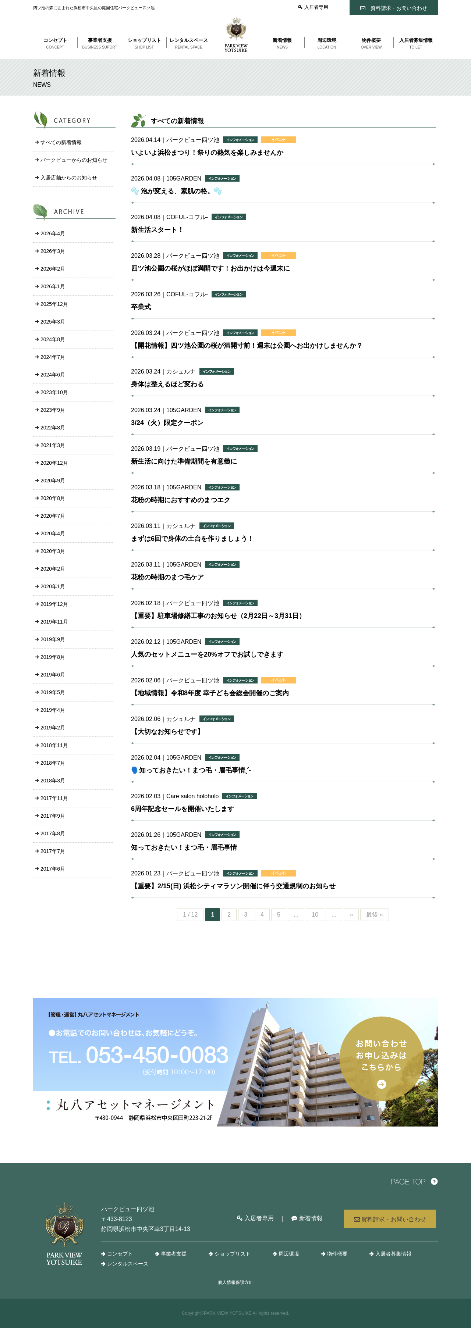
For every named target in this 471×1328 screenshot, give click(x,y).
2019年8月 (52, 657)
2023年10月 (54, 392)
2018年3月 (52, 780)
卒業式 (141, 307)
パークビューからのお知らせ (73, 160)
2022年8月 (52, 428)
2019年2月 (52, 728)
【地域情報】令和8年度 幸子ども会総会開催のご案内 (210, 693)
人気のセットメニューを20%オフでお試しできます (207, 654)
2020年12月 (54, 463)
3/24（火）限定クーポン (167, 422)
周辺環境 (286, 1254)
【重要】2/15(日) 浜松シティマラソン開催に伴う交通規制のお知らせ (233, 886)
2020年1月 (52, 586)
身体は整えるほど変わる (167, 384)
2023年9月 (52, 410)
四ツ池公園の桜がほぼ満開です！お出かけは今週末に (210, 268)
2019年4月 (52, 710)
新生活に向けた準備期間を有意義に (184, 461)
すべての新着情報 (61, 142)
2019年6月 (52, 675)
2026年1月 (52, 286)
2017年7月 (52, 851)
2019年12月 (54, 604)
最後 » (374, 914)
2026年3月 (52, 251)
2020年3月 (52, 551)
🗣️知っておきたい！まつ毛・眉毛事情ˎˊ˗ (191, 770)
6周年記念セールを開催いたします (182, 809)
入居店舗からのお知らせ (68, 178)
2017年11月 (54, 798)
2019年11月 (54, 622)
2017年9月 (52, 816)
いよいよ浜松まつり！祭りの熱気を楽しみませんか (207, 152)
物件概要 (334, 1254)
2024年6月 (52, 375)
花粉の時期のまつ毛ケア (167, 577)
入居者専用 (313, 7)
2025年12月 (54, 304)
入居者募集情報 (390, 1254)
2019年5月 (52, 692)
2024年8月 (52, 339)
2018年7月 (52, 763)
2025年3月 (52, 322)
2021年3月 (52, 445)
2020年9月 (52, 480)
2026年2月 (52, 269)
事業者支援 (171, 1254)
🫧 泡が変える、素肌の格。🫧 (176, 191)
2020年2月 (52, 569)
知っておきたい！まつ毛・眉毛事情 (184, 847)
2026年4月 (52, 233)
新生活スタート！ (157, 229)
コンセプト (117, 1254)
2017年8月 (52, 833)
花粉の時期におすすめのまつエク (180, 500)
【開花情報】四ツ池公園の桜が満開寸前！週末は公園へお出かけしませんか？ (247, 345)
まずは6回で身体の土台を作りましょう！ (192, 538)
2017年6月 (52, 869)
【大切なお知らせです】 (167, 731)
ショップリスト (230, 1254)
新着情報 (306, 1218)
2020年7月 (52, 516)
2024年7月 (52, 357)
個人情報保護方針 (235, 1282)
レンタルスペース (124, 1264)
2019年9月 (52, 639)
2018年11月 (54, 745)
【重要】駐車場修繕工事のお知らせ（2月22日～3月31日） (218, 616)
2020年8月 (52, 498)
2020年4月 (52, 533)
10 (315, 914)
